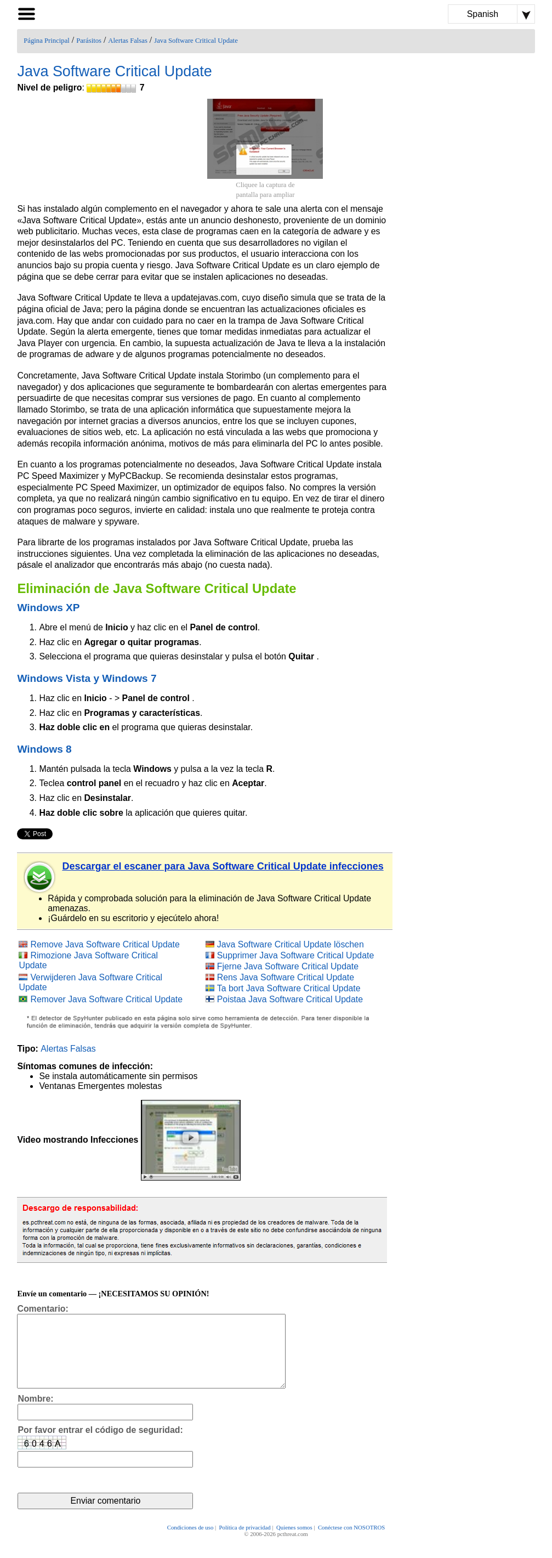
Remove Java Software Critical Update (104, 944)
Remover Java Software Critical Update (106, 999)
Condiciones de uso (190, 1542)
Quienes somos (294, 1542)
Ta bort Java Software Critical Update (289, 988)
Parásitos (88, 40)
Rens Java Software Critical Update (285, 977)
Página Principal (47, 40)
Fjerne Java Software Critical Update (287, 966)
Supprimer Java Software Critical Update (295, 955)
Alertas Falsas (127, 40)
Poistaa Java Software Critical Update (290, 999)
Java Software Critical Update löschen (290, 944)
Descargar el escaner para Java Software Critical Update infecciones (222, 866)
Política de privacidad (245, 1542)
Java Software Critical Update (196, 40)
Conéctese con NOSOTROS (351, 1542)
